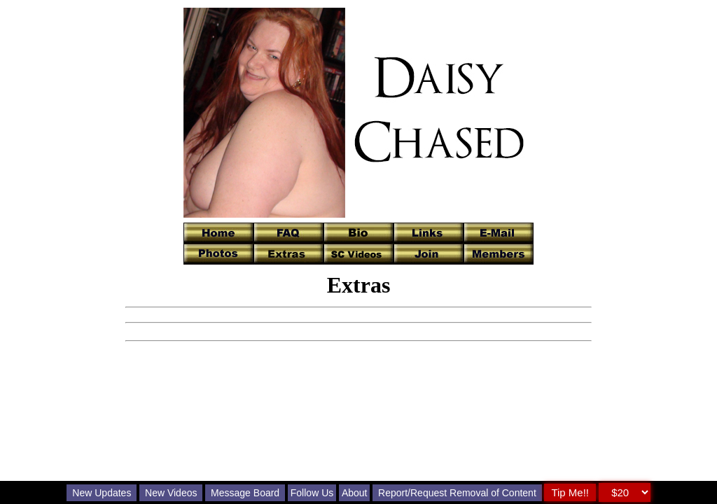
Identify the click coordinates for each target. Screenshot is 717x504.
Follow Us (312, 492)
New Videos (171, 492)
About (355, 492)
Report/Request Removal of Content (457, 492)
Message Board (245, 492)
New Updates (101, 492)
